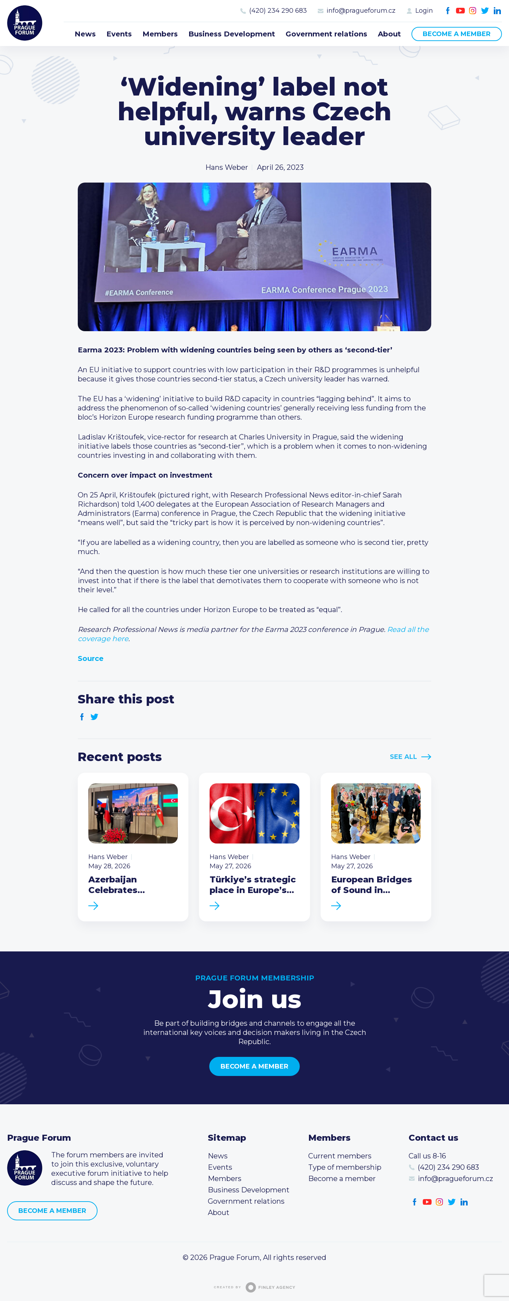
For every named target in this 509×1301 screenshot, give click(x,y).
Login (424, 11)
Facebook (448, 10)
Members (160, 34)
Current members (339, 1156)
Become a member (457, 34)
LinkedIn (497, 10)
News (85, 34)
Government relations (326, 34)
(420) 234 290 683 (278, 11)
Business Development (231, 34)
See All (403, 757)
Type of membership (344, 1167)
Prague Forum (24, 23)
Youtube (460, 10)
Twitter (485, 10)
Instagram (472, 10)
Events (119, 34)
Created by (254, 1287)
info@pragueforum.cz (361, 11)
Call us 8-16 (427, 1156)
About (389, 34)
